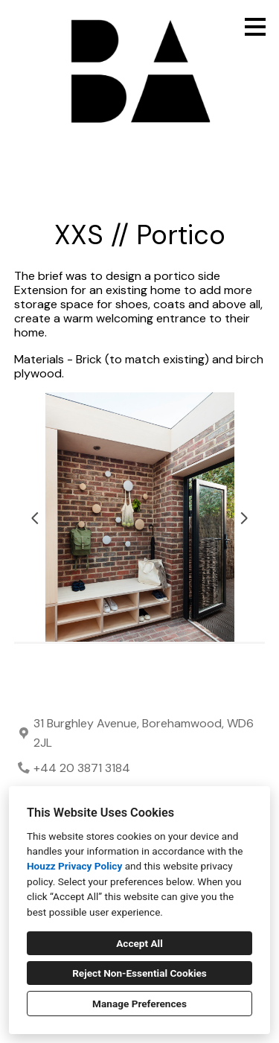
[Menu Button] (255, 27)
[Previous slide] (35, 518)
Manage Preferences (139, 1003)
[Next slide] (244, 518)
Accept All (139, 943)
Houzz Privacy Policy (74, 866)
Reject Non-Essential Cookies (139, 973)
